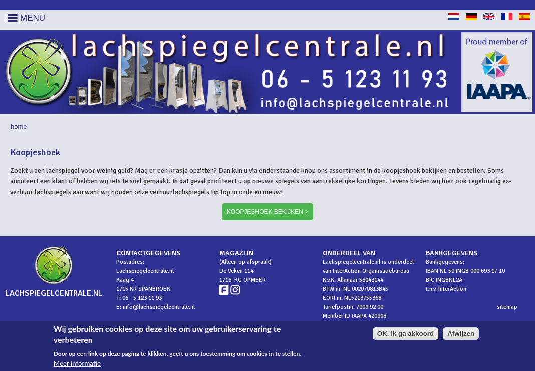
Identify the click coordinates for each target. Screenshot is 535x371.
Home (19, 126)
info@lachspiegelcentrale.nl (159, 307)
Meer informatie (77, 365)
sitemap (507, 307)
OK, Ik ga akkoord (405, 335)
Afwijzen (460, 335)
